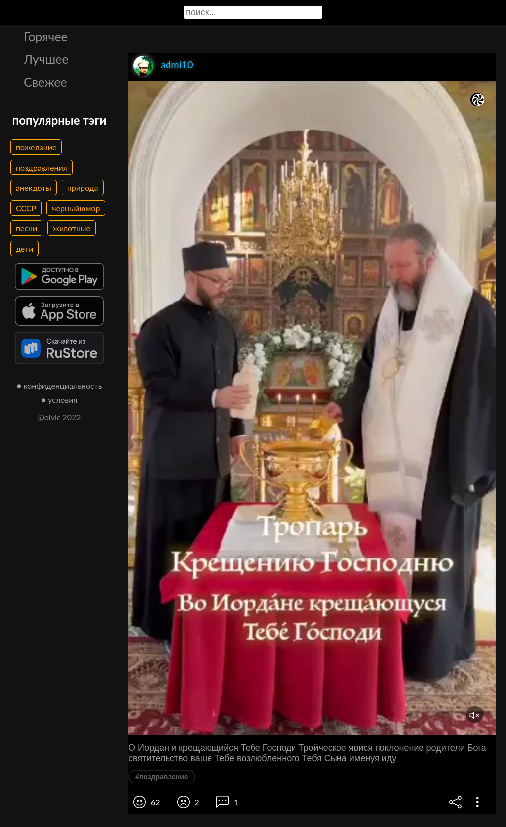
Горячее (46, 36)
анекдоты (33, 187)
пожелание (36, 147)
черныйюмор (76, 208)
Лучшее (46, 58)
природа (82, 187)
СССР (26, 208)
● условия (60, 399)
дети (24, 248)
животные (71, 228)
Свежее (45, 81)
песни (26, 228)
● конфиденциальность (59, 385)
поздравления (41, 167)
